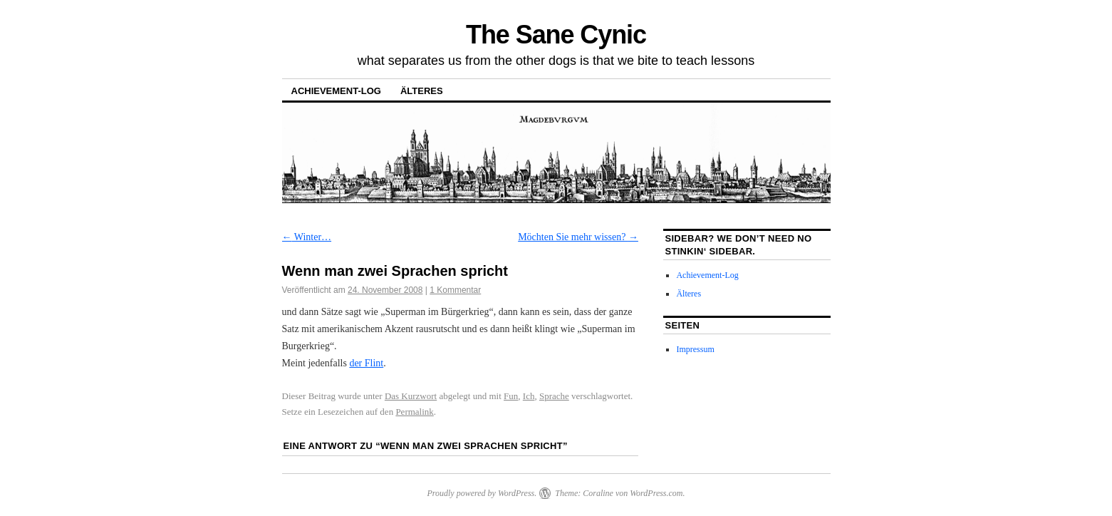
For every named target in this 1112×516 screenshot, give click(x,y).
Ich (529, 396)
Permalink (414, 411)
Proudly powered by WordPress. (481, 493)
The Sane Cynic (556, 34)
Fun (511, 396)
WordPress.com (656, 493)
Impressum (695, 349)
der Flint (366, 363)
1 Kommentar (455, 290)
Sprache (554, 396)
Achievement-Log (336, 91)
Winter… (307, 237)
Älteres (421, 91)
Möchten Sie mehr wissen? (578, 237)
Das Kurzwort (411, 396)
